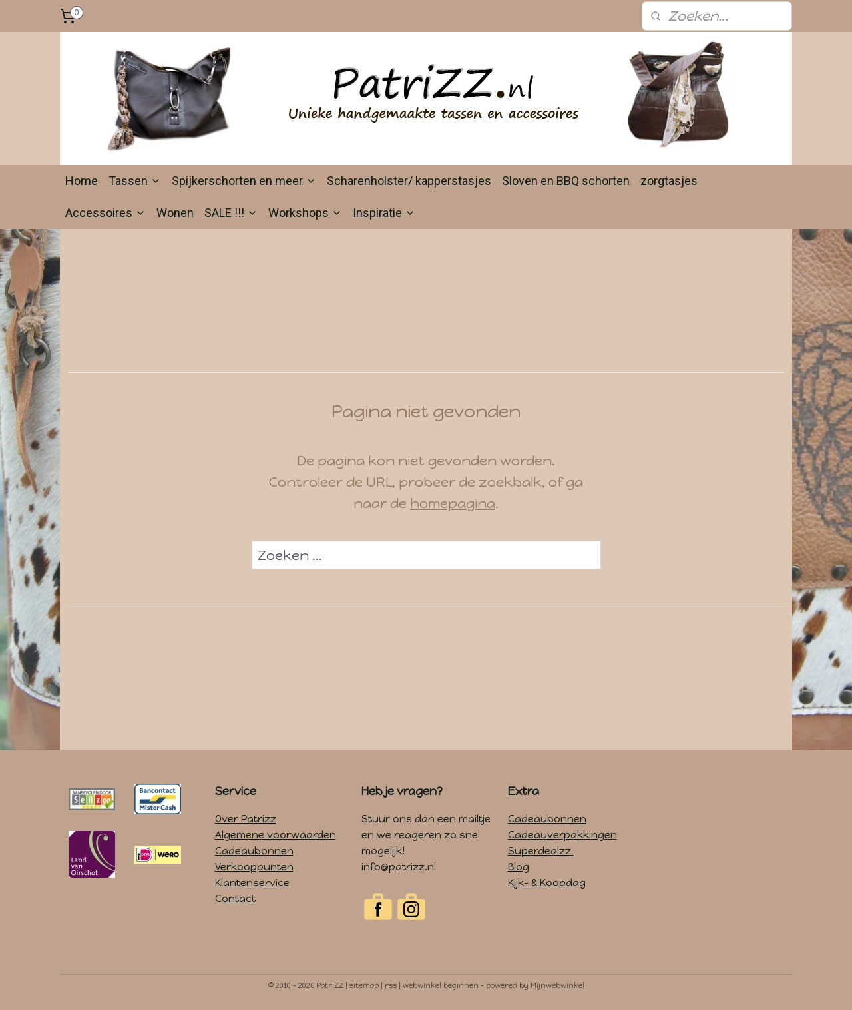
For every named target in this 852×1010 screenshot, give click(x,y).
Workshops (305, 213)
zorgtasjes (669, 181)
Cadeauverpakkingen (562, 835)
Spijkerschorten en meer (244, 181)
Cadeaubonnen (254, 851)
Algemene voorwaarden (275, 835)
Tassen (134, 181)
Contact (235, 899)
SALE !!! (231, 213)
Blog (518, 867)
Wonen (175, 213)
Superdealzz (541, 851)
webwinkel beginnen (441, 985)
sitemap (364, 985)
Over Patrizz (245, 819)
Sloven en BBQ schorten (566, 181)
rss (391, 985)
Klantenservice (252, 883)
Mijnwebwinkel (557, 985)
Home (81, 181)
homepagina (452, 503)
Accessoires (105, 213)
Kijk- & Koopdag (547, 883)
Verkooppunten (254, 867)
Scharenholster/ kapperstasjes (409, 181)
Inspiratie (384, 213)
